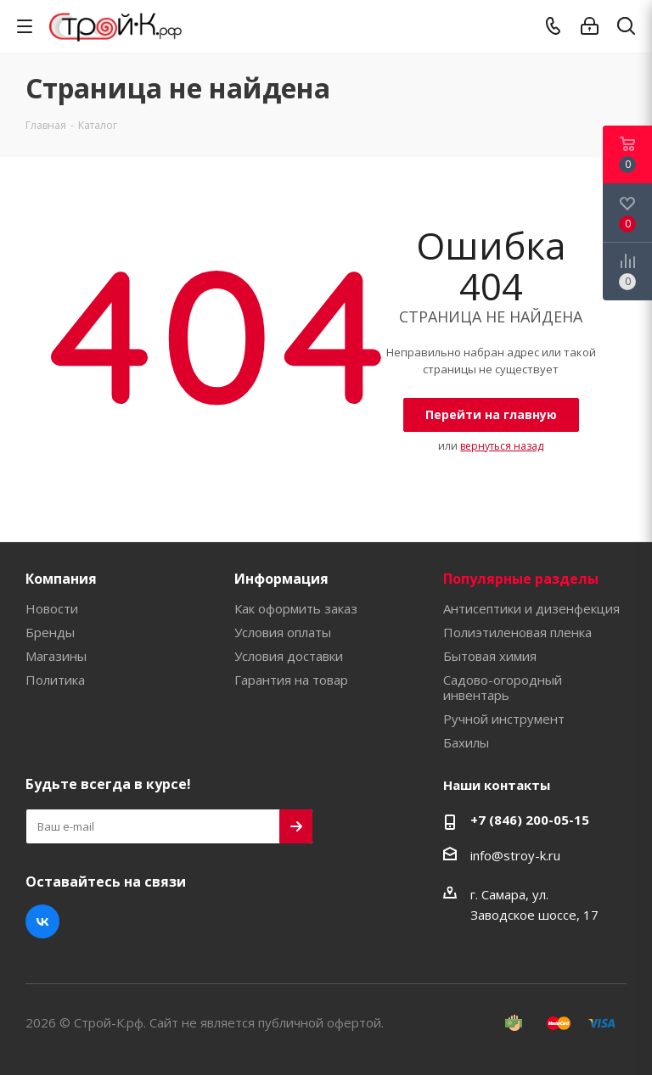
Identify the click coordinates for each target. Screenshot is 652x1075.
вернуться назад (501, 446)
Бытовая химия (490, 655)
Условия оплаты (282, 632)
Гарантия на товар (291, 679)
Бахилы (466, 742)
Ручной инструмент (504, 718)
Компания (61, 578)
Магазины (56, 655)
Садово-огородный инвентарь (502, 687)
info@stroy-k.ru (515, 855)
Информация (281, 578)
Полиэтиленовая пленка (517, 632)
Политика (55, 679)
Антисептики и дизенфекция (531, 608)
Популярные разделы (521, 578)
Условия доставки (288, 655)
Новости (51, 608)
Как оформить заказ (295, 608)
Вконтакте (42, 921)
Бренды (50, 632)
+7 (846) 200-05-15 (529, 819)
